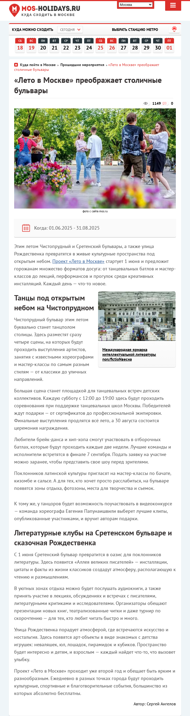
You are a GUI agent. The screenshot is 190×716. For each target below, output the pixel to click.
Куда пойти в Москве (38, 64)
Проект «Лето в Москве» (78, 261)
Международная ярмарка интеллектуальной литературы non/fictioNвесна (129, 354)
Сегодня (67, 29)
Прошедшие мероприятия (82, 64)
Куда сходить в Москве (48, 15)
